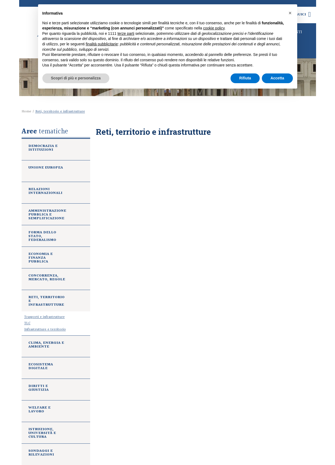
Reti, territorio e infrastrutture (46, 301)
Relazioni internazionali (45, 191)
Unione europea (45, 168)
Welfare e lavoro (39, 410)
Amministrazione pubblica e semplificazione (47, 215)
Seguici (302, 14)
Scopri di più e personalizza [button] (76, 78)
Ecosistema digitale (40, 367)
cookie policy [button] (213, 28)
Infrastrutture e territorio (45, 329)
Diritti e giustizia (38, 388)
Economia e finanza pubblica (40, 258)
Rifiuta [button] (245, 78)
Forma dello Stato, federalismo (42, 237)
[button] (290, 13)
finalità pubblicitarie (102, 44)
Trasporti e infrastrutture (44, 317)
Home (26, 111)
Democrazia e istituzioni (42, 148)
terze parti (125, 33)
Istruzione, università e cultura (42, 433)
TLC (27, 323)
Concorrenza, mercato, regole (46, 278)
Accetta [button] (277, 78)
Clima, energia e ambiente (46, 345)
